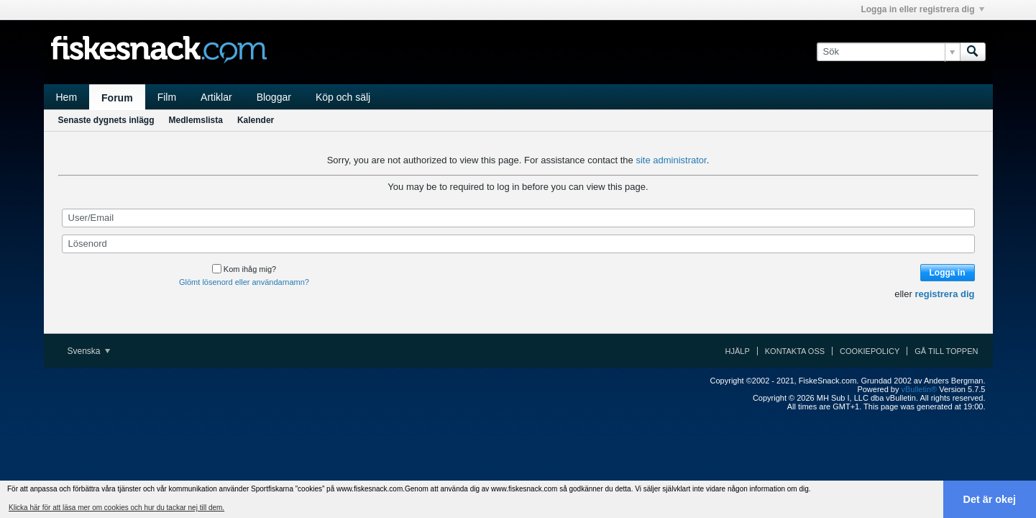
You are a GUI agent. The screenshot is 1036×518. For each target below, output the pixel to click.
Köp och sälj (343, 97)
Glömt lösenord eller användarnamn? (244, 282)
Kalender (255, 120)
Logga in (948, 273)
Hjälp (737, 351)
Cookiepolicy (869, 351)
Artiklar (216, 97)
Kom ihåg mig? (244, 269)
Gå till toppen (946, 351)
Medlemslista (196, 120)
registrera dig (944, 293)
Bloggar (274, 97)
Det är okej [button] (990, 499)
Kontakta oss (795, 351)
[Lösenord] (518, 244)
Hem (67, 97)
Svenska (89, 351)
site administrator (671, 160)
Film (166, 97)
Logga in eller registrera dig (922, 9)
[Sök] (888, 51)
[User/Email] (518, 218)
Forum (117, 98)
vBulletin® (920, 389)
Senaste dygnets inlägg (106, 120)
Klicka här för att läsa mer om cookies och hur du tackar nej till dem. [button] (116, 508)
